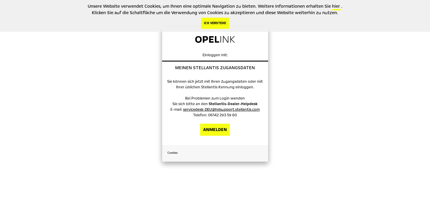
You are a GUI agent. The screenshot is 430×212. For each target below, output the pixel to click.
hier (336, 6)
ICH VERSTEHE (215, 23)
